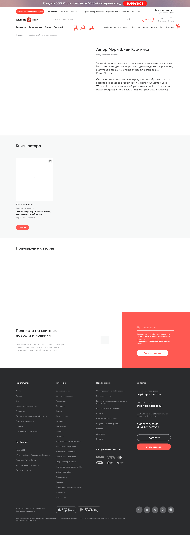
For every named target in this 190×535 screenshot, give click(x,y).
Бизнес (59, 431)
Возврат (74, 11)
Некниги (59, 482)
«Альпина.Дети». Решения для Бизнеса (33, 455)
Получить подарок (152, 353)
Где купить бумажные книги (108, 408)
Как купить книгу (103, 396)
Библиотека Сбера (64, 472)
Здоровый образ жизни (66, 462)
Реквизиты (20, 411)
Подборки (136, 27)
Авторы (154, 27)
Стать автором (154, 446)
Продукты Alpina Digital (26, 460)
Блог (162, 27)
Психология (61, 426)
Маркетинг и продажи (65, 451)
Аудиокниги (61, 401)
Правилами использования (159, 342)
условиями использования (159, 336)
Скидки (117, 27)
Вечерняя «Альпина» (25, 421)
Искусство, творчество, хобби (69, 467)
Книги (18, 391)
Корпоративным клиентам (117, 11)
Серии (126, 27)
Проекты (19, 426)
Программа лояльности (106, 418)
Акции (145, 27)
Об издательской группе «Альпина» (31, 416)
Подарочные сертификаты (92, 11)
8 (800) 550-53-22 (148, 424)
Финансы (60, 436)
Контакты (170, 27)
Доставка (64, 11)
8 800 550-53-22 (166, 10)
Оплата (99, 429)
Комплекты (60, 492)
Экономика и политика (66, 457)
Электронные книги (64, 396)
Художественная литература (68, 441)
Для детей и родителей (66, 446)
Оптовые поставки (24, 470)
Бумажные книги (63, 391)
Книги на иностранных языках (69, 487)
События (108, 27)
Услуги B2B (20, 450)
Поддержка (136, 11)
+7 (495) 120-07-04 (148, 427)
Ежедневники (61, 477)
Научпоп (59, 421)
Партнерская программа (27, 431)
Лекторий (58, 27)
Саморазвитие (62, 416)
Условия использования (26, 406)
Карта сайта (61, 497)
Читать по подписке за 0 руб (30, 11)
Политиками (142, 342)
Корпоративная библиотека (28, 465)
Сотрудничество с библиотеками (110, 391)
